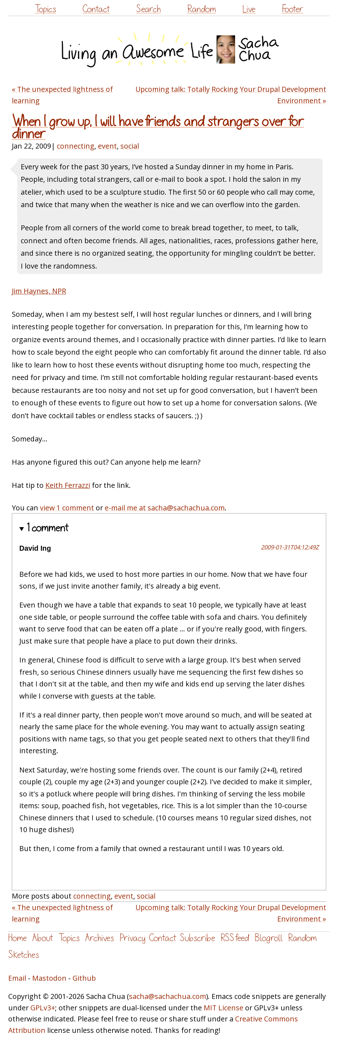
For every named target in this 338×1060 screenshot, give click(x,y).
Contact (96, 9)
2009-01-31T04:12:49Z (290, 547)
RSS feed (234, 938)
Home (17, 938)
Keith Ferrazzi (67, 485)
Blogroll (268, 938)
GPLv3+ (42, 1007)
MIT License (223, 1007)
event (107, 146)
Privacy (132, 938)
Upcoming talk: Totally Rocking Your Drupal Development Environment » (230, 94)
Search (148, 9)
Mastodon (49, 978)
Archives (99, 938)
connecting (75, 146)
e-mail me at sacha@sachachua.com (165, 507)
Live (248, 9)
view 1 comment (67, 507)
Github (84, 978)
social (129, 146)
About (42, 938)
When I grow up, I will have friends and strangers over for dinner (158, 128)
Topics (45, 9)
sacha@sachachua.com (167, 996)
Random (201, 9)
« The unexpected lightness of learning (62, 94)
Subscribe (197, 938)
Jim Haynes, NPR (39, 291)
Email (17, 978)
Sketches (23, 955)
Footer (292, 9)
